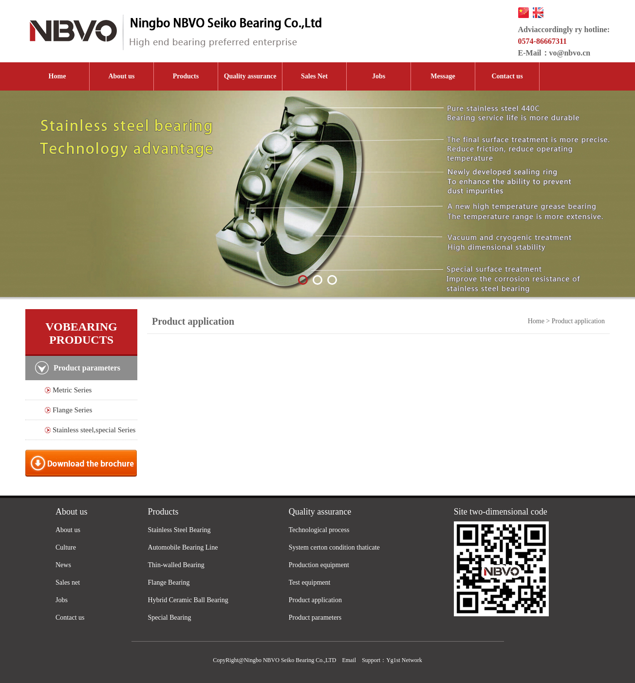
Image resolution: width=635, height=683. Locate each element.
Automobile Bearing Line (183, 547)
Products (186, 76)
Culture (66, 547)
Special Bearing (169, 617)
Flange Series (72, 410)
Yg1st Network (404, 660)
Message (442, 76)
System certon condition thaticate (334, 547)
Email (349, 660)
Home (57, 76)
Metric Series (72, 390)
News (63, 565)
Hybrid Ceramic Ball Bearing (188, 600)
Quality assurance (250, 76)
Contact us (507, 76)
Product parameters (315, 617)
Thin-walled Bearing (176, 565)
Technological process (319, 530)
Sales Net (314, 76)
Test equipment (310, 582)
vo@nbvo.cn (570, 53)
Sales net (68, 582)
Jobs (378, 76)
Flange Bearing (169, 582)
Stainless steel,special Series (94, 430)
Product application (315, 600)
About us (121, 76)
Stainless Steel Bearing (179, 530)
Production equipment (319, 565)
